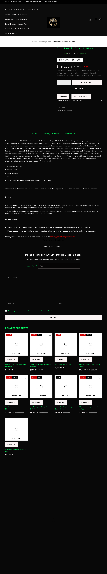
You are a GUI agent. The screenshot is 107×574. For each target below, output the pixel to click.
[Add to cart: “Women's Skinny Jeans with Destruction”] (16, 353)
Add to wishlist (81, 96)
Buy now (79, 88)
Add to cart (87, 82)
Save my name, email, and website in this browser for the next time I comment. (39, 311)
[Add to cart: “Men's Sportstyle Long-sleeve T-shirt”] (66, 396)
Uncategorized (45, 42)
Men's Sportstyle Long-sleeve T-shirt (64, 408)
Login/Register (90, 20)
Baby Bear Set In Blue (63, 364)
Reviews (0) (72, 133)
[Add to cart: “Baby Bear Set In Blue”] (66, 353)
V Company (68, 111)
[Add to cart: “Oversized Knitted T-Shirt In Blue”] (16, 438)
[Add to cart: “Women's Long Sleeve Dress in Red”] (90, 396)
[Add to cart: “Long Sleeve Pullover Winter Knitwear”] (41, 353)
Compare (63, 96)
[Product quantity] (64, 82)
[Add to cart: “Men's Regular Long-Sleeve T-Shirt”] (90, 353)
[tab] (32, 133)
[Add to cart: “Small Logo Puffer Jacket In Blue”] (16, 396)
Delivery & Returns (51, 133)
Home (34, 42)
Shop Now (56, 2)
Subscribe (94, 498)
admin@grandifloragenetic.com (62, 237)
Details (31, 133)
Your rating (32, 266)
